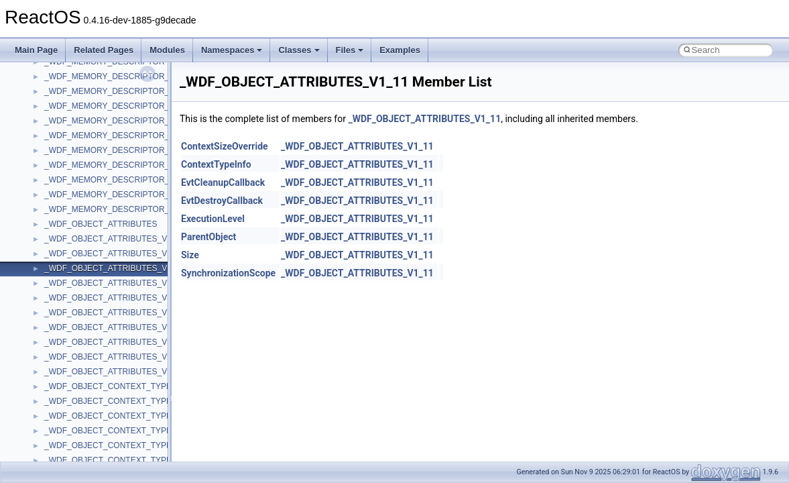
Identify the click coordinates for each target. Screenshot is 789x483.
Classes (298, 50)
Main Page (36, 50)
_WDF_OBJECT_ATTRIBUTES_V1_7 (112, 327)
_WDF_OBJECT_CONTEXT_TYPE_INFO (119, 386)
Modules (167, 50)
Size (190, 255)
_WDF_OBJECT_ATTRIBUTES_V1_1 (112, 253)
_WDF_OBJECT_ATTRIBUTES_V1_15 (114, 298)
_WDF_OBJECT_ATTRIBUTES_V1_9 (112, 342)
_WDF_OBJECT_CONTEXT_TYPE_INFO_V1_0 (131, 401)
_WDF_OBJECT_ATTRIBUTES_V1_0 (112, 239)
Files (350, 50)
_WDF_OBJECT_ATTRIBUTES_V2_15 (114, 371)
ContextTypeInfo (216, 164)
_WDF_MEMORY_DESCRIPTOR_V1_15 (118, 135)
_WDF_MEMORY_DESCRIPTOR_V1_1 (116, 91)
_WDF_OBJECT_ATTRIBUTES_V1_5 (112, 312)
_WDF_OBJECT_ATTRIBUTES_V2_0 (112, 357)
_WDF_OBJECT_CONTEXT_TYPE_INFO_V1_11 (133, 430)
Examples (399, 50)
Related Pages (103, 50)
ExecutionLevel (213, 218)
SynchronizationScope (228, 273)
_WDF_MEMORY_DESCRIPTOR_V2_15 (118, 209)
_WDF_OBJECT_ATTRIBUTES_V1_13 (114, 283)
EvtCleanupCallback (223, 182)
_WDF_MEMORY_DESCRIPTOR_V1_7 (116, 165)
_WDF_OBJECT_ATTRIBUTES (100, 224)
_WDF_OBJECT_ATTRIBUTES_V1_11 (114, 268)
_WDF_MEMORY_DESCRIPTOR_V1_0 (116, 76)
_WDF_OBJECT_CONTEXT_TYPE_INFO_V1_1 (131, 416)
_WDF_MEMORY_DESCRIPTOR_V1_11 (118, 106)
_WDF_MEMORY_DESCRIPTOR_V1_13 (118, 120)
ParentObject (208, 236)
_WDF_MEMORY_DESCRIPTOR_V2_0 (116, 194)
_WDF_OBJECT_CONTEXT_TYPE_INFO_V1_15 (133, 460)
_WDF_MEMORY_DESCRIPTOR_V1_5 (116, 150)
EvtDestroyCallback (222, 200)
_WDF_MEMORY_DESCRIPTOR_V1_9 (116, 179)
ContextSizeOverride (224, 146)
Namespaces (232, 50)
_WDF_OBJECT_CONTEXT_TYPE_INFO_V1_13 (133, 445)
